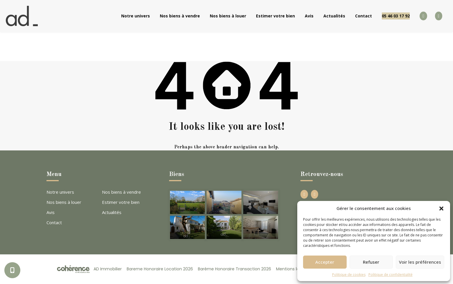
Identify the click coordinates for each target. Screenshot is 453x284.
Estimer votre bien (275, 16)
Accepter (324, 262)
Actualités (334, 16)
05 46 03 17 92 (396, 16)
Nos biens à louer (228, 16)
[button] (441, 208)
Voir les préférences (420, 262)
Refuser (371, 262)
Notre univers (135, 16)
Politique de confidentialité (390, 274)
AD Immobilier (108, 269)
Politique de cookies (349, 274)
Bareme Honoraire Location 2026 (160, 269)
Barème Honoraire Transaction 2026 (234, 269)
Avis (309, 16)
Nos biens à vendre (180, 16)
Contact (363, 16)
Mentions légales (293, 269)
